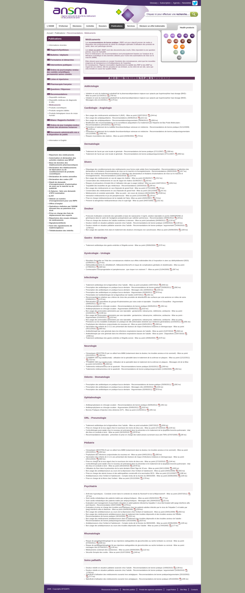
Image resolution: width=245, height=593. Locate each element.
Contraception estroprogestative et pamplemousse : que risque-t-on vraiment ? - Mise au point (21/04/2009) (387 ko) (132, 269)
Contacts (194, 590)
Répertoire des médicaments (61, 155)
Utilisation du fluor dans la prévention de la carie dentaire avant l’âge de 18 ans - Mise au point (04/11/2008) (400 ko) (132, 468)
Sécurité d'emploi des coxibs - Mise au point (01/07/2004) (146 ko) (113, 552)
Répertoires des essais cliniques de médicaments (63, 219)
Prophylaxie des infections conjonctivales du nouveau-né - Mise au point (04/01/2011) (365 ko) (124, 324)
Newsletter (186, 3)
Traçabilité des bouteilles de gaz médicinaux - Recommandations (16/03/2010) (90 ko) (120, 186)
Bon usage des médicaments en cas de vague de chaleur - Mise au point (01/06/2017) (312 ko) (124, 178)
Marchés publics (129, 590)
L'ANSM (50, 26)
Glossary (154, 3)
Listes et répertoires (57, 79)
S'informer (63, 26)
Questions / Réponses (58, 89)
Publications (116, 26)
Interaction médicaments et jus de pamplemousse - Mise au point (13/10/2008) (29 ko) (120, 196)
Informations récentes (58, 45)
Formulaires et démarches (60, 60)
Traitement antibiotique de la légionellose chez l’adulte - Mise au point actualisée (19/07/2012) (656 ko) (127, 285)
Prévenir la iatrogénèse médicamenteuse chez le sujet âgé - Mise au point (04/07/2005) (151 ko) (124, 201)
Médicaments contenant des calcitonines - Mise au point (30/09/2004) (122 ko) (117, 550)
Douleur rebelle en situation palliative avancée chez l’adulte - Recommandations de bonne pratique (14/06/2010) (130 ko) (134, 223)
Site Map (183, 590)
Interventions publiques (59, 65)
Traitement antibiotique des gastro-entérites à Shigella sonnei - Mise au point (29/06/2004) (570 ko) (125, 245)
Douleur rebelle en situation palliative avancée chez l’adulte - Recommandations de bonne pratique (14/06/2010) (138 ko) (134, 568)
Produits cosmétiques (58, 108)
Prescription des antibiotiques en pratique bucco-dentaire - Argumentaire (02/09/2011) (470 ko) (124, 292)
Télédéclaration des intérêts (61, 230)
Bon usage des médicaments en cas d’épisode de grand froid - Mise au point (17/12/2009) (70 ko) (125, 188)
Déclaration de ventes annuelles (63, 176)
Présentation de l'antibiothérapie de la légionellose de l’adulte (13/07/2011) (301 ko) (119, 295)
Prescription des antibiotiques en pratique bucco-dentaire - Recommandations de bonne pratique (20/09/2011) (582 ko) (133, 287)
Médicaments (55, 105)
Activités (90, 26)
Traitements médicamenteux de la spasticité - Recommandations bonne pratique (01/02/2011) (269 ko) (127, 366)
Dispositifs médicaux (57, 97)
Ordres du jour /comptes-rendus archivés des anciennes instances (63, 126)
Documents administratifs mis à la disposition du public (63, 133)
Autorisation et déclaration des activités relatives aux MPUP (62, 159)
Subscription (165, 3)
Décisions (77, 26)
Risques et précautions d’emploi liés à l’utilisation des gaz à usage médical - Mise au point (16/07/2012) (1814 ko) (131, 183)
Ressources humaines (110, 590)
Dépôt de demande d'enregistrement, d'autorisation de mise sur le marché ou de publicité (63, 185)
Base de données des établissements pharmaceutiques (63, 164)
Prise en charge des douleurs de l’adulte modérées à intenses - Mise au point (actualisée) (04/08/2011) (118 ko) (130, 220)
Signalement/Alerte (57, 223)
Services (131, 26)
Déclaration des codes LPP (61, 179)
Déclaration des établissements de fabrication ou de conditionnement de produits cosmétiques (63, 171)
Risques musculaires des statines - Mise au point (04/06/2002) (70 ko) (114, 136)
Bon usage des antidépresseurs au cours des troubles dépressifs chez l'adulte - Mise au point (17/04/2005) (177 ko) (132, 526)
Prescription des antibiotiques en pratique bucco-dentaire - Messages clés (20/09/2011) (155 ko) (124, 290)
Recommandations (57, 94)
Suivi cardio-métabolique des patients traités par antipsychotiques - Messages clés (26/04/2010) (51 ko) (127, 501)
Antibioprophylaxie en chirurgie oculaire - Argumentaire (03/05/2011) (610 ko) (117, 309)
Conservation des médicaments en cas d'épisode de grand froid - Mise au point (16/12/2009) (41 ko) (126, 191)
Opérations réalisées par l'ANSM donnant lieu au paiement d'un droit (63, 208)
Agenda (176, 3)
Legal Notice (171, 590)
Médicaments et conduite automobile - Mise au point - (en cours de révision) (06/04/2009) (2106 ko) (126, 193)
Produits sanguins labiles (59, 110)
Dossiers (103, 26)
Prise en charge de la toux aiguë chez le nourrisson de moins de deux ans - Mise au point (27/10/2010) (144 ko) (130, 428)
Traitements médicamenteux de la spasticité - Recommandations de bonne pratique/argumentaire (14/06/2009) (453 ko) (133, 369)
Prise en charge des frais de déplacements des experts (61, 214)
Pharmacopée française (59, 84)
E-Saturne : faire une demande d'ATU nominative (62, 192)
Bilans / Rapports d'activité (61, 120)
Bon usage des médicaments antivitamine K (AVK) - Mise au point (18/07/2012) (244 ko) (121, 115)
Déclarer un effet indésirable (152, 26)
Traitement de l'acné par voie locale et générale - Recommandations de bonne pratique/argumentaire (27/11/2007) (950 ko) (135, 154)
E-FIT (51, 196)
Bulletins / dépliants (57, 55)
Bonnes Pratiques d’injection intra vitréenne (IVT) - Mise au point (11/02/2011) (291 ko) (121, 410)
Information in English (58, 140)
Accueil (50, 33)
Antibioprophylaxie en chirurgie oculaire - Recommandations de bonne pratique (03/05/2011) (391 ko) (126, 306)
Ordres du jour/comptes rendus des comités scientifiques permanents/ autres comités (63, 72)
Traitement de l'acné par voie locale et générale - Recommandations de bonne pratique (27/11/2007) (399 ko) (129, 151)
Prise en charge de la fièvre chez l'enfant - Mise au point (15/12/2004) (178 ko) (117, 478)
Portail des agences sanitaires (150, 590)
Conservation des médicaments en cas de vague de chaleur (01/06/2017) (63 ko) (118, 181)
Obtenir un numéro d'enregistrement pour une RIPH (63, 200)
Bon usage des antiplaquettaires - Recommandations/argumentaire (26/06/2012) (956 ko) (122, 120)
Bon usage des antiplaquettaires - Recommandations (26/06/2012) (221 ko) (116, 118)
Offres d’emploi (56, 203)
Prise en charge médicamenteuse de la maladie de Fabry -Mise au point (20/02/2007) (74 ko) (123, 198)
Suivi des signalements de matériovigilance (60, 227)
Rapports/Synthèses (58, 50)
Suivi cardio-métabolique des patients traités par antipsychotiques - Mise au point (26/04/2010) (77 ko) (127, 498)
